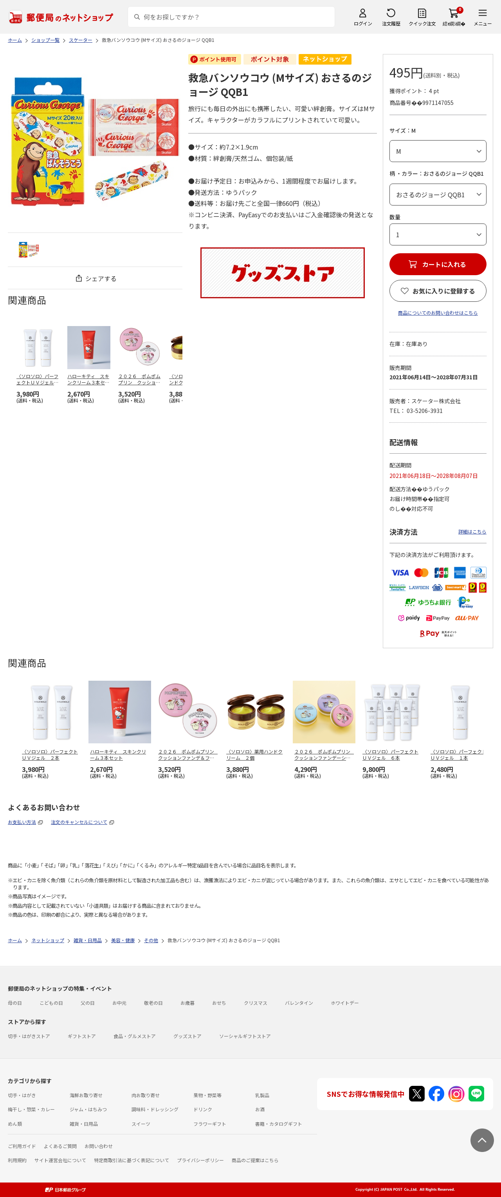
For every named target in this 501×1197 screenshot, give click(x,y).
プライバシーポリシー (200, 1160)
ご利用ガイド (22, 1146)
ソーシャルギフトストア (245, 1036)
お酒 (260, 1109)
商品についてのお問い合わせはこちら (438, 312)
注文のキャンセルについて (79, 821)
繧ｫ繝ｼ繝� (454, 23)
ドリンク (202, 1109)
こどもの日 (51, 1002)
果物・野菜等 (207, 1095)
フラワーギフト (209, 1123)
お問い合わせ (99, 1146)
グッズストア (187, 1036)
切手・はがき (22, 1095)
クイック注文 (422, 23)
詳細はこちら (472, 531)
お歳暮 (187, 1002)
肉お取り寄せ (146, 1095)
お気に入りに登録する (444, 291)
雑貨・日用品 (84, 1123)
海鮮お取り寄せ (86, 1095)
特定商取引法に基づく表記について (131, 1160)
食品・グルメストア (135, 1036)
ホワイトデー (345, 1002)
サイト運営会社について (60, 1160)
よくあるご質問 (60, 1146)
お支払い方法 (22, 821)
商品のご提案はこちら (255, 1160)
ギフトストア (82, 1036)
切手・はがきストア (29, 1036)
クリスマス (255, 1002)
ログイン (363, 23)
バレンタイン (299, 1002)
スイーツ (141, 1123)
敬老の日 (153, 1002)
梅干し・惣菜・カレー (31, 1109)
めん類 (15, 1123)
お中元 (119, 1002)
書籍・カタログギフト (278, 1123)
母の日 (15, 1002)
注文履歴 (391, 23)
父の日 (88, 1002)
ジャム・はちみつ (88, 1109)
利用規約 (17, 1160)
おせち (219, 1002)
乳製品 (262, 1095)
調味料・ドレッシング (155, 1109)
